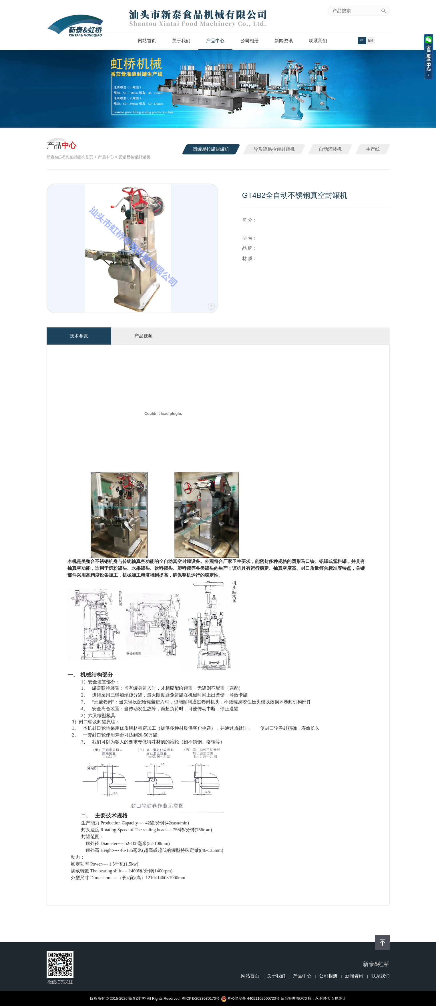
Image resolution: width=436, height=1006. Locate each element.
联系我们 (318, 40)
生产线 (373, 149)
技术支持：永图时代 (313, 998)
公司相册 (249, 40)
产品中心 (215, 40)
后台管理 (288, 998)
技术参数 (79, 335)
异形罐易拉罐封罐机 (274, 149)
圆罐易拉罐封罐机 (211, 149)
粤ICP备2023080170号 (201, 998)
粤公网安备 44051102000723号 (251, 998)
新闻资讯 (283, 40)
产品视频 (143, 335)
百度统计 (338, 998)
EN (370, 41)
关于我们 (181, 40)
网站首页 (147, 40)
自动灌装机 (330, 149)
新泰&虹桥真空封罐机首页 (70, 157)
